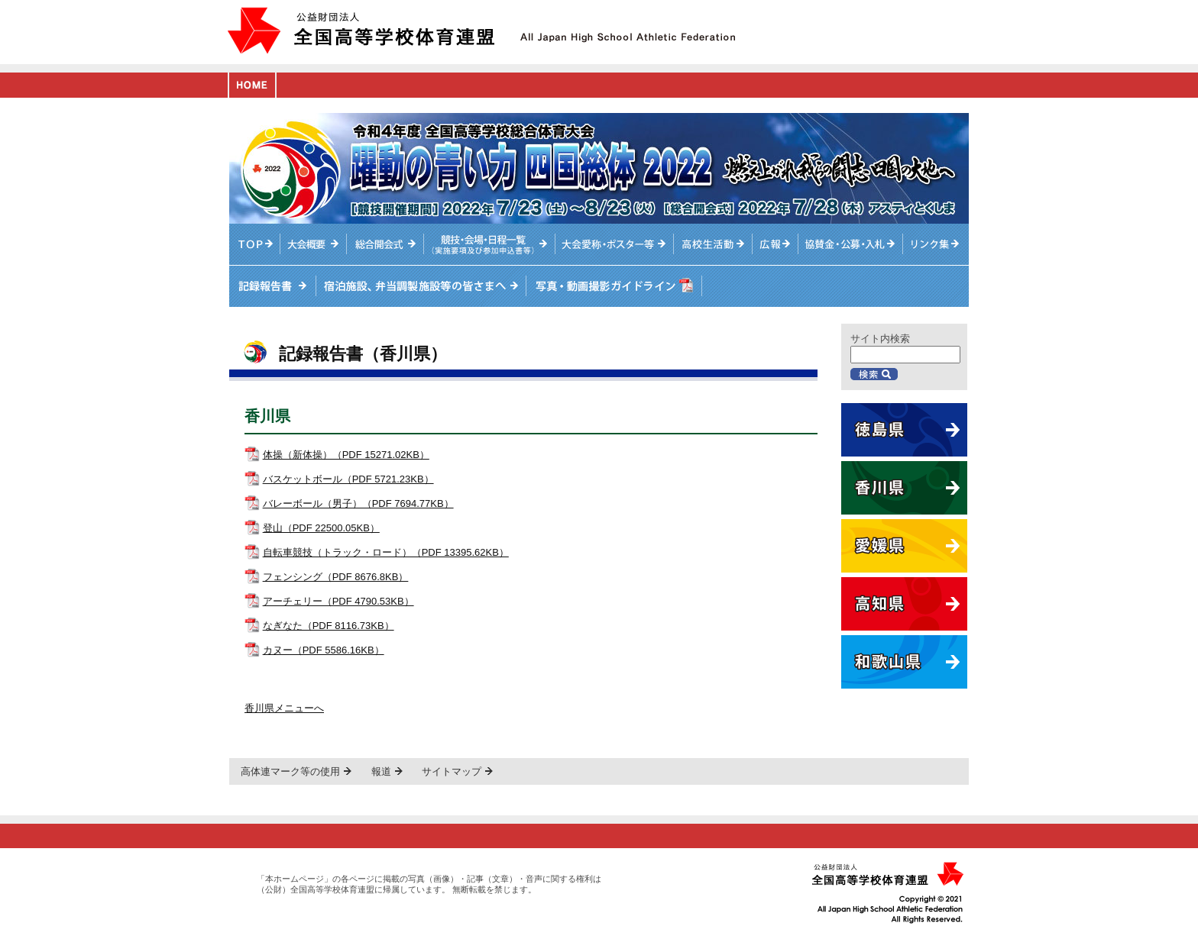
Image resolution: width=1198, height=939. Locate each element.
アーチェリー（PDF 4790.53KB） (338, 601)
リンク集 (936, 244)
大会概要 (313, 244)
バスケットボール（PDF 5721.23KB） (348, 479)
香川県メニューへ (284, 708)
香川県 (904, 488)
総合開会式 (385, 244)
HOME (252, 85)
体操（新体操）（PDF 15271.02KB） (346, 454)
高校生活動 (714, 244)
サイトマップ (451, 771)
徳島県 (904, 430)
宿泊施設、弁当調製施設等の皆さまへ (420, 286)
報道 (381, 771)
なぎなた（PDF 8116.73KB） (328, 625)
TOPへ (254, 244)
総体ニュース (775, 244)
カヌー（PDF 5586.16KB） (323, 650)
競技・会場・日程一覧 (489, 244)
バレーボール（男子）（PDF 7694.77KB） (358, 503)
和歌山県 (904, 662)
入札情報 (851, 244)
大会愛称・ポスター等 (615, 244)
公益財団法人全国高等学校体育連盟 (361, 30)
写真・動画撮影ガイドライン (611, 286)
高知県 (904, 604)
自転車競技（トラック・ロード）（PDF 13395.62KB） (386, 552)
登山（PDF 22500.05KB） (321, 528)
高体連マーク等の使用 (290, 771)
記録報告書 (272, 286)
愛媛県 (904, 546)
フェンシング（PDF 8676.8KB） (336, 576)
